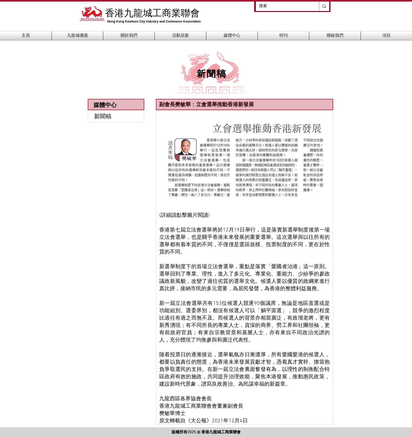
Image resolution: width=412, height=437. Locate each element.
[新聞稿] (116, 116)
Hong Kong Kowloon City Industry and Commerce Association (154, 21)
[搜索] (283, 6)
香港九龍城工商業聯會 (152, 12)
